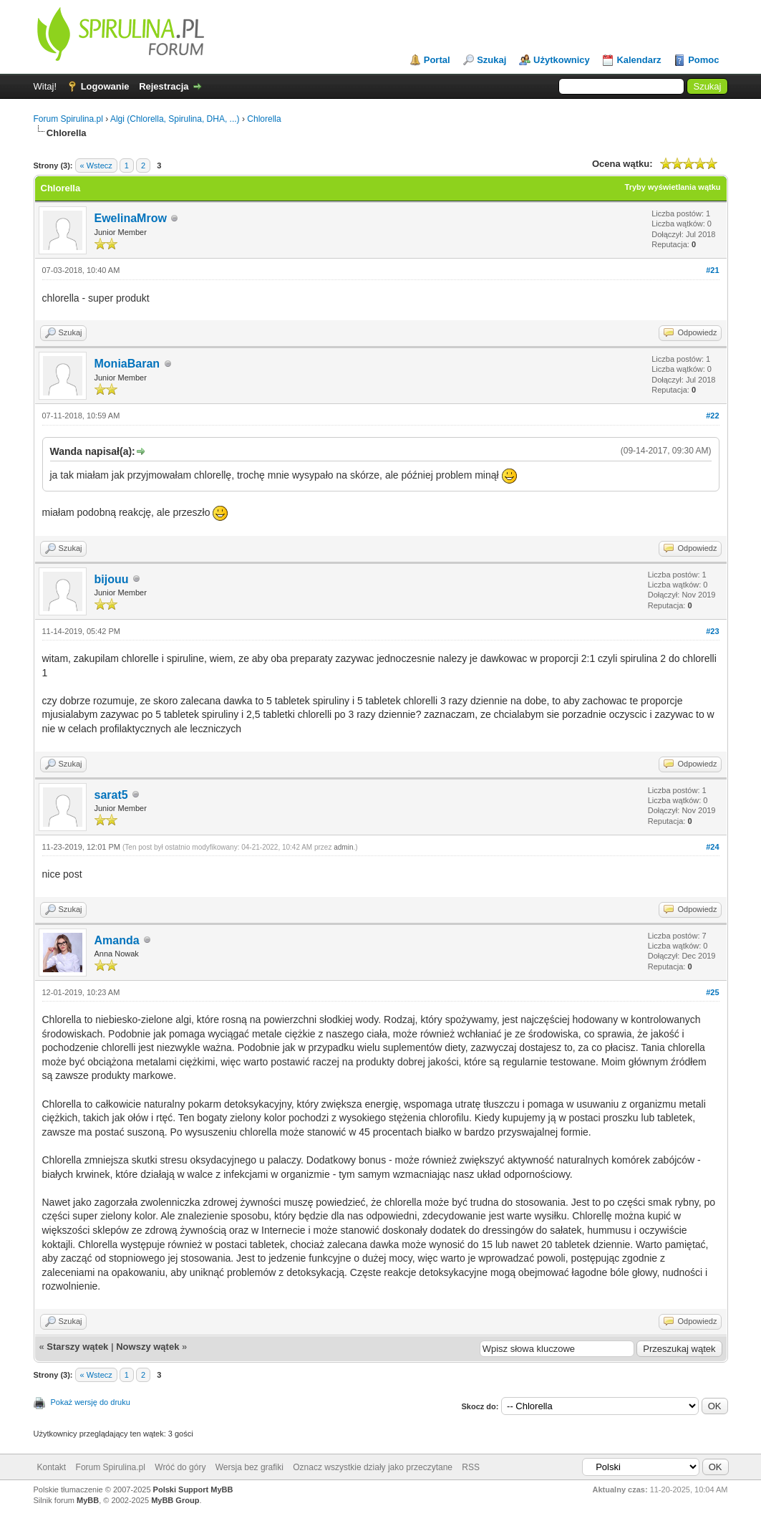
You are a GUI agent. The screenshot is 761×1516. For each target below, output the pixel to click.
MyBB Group (175, 1500)
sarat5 (111, 795)
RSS (471, 1467)
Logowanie (105, 86)
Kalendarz (638, 59)
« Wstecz (96, 165)
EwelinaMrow (130, 218)
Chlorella (264, 119)
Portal (437, 59)
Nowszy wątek (147, 1346)
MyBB (88, 1500)
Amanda (117, 940)
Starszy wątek (77, 1346)
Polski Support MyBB (193, 1489)
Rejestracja (163, 86)
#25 (712, 992)
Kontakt (52, 1467)
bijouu (111, 579)
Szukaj (491, 59)
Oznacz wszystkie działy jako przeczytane (372, 1467)
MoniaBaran (127, 364)
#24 (712, 847)
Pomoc (703, 59)
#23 (712, 631)
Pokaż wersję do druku (90, 1402)
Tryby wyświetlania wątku (673, 187)
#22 (712, 415)
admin (343, 847)
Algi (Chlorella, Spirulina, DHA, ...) (175, 119)
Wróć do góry (180, 1467)
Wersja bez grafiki (249, 1467)
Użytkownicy (561, 59)
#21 (712, 270)
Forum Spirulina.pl (68, 119)
